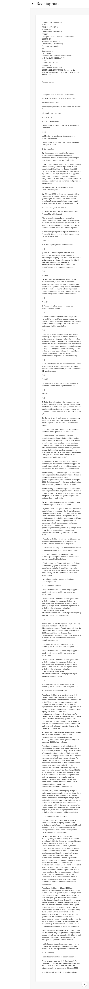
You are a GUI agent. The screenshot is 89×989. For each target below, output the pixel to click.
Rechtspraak (48, 4)
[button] (32, 4)
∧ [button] (84, 984)
